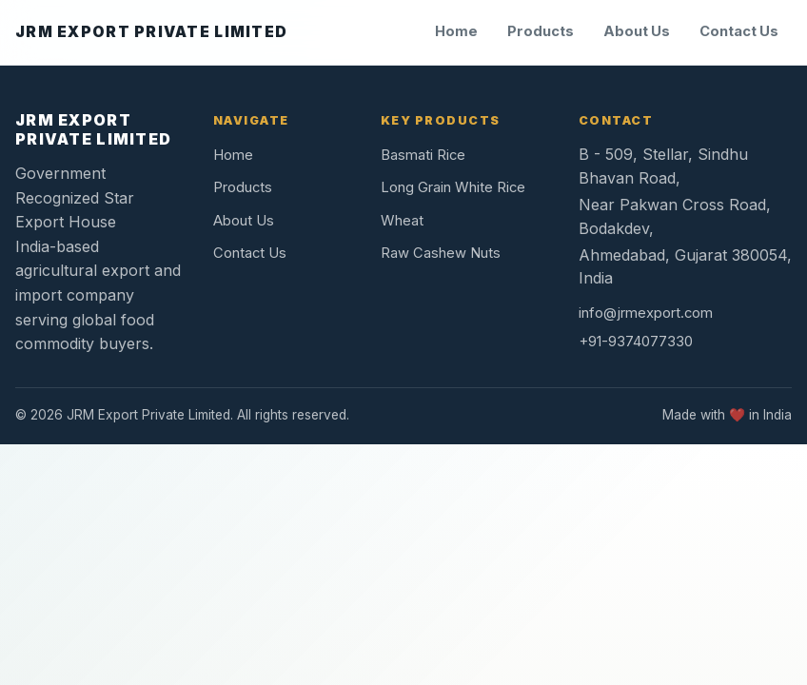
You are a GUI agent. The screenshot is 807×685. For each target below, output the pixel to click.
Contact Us (738, 31)
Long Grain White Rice (453, 187)
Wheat (402, 220)
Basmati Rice (423, 155)
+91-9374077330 (636, 341)
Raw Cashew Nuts (441, 253)
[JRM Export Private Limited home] (151, 33)
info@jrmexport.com (646, 313)
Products (540, 31)
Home (456, 31)
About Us (636, 31)
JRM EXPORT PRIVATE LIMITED (93, 129)
